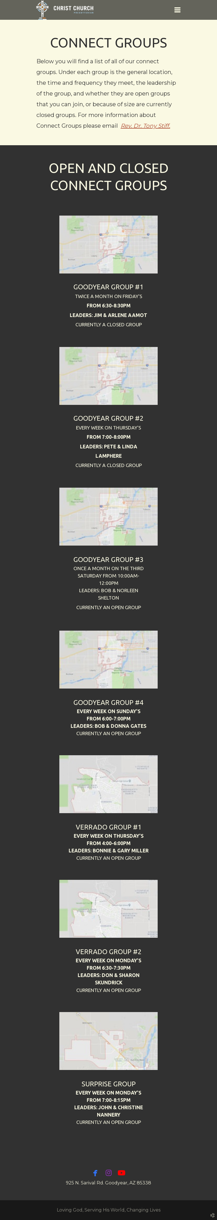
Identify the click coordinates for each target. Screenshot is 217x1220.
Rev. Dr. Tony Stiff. (145, 125)
